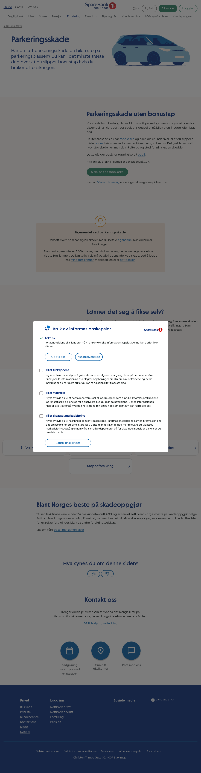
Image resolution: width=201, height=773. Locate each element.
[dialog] (100, 386)
